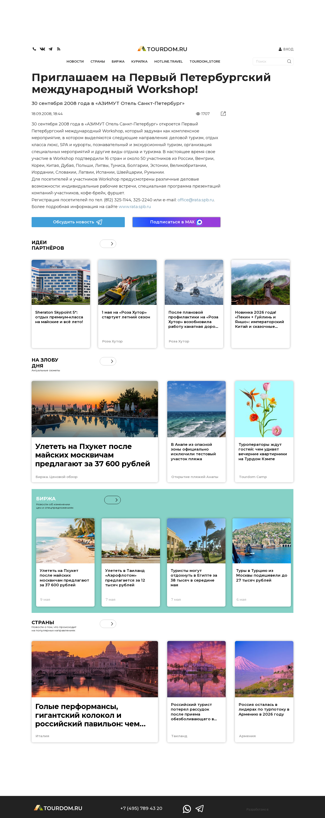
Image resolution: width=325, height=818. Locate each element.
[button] (112, 243)
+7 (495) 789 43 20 (141, 808)
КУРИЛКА (139, 61)
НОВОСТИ (75, 61)
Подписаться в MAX (176, 222)
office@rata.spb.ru (196, 199)
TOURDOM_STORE (205, 61)
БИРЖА (118, 61)
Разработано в (257, 809)
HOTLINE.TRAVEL (168, 61)
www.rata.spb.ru (135, 206)
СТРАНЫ (98, 61)
